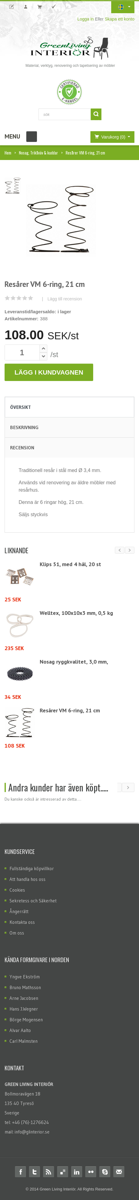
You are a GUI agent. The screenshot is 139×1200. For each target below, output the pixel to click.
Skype (104, 1171)
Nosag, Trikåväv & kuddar (38, 153)
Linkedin (76, 1171)
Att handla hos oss (27, 879)
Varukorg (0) (108, 136)
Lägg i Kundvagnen (49, 372)
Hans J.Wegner (23, 1009)
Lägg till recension (64, 298)
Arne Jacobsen (23, 998)
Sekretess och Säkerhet (33, 901)
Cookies (17, 890)
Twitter (34, 1171)
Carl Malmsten (23, 1041)
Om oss (16, 933)
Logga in (85, 19)
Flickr (90, 1171)
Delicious (62, 1171)
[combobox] (64, 114)
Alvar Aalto (20, 1030)
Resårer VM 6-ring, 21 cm (70, 710)
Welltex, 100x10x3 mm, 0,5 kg (76, 612)
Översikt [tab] (20, 407)
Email (118, 1171)
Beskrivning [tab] (24, 427)
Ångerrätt (18, 911)
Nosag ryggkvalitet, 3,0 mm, (74, 661)
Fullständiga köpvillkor (31, 868)
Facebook (20, 1171)
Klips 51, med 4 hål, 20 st (70, 564)
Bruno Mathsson (25, 987)
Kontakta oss (22, 922)
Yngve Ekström (24, 977)
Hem (8, 153)
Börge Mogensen (26, 1020)
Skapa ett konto (119, 19)
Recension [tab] (22, 447)
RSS (48, 1171)
